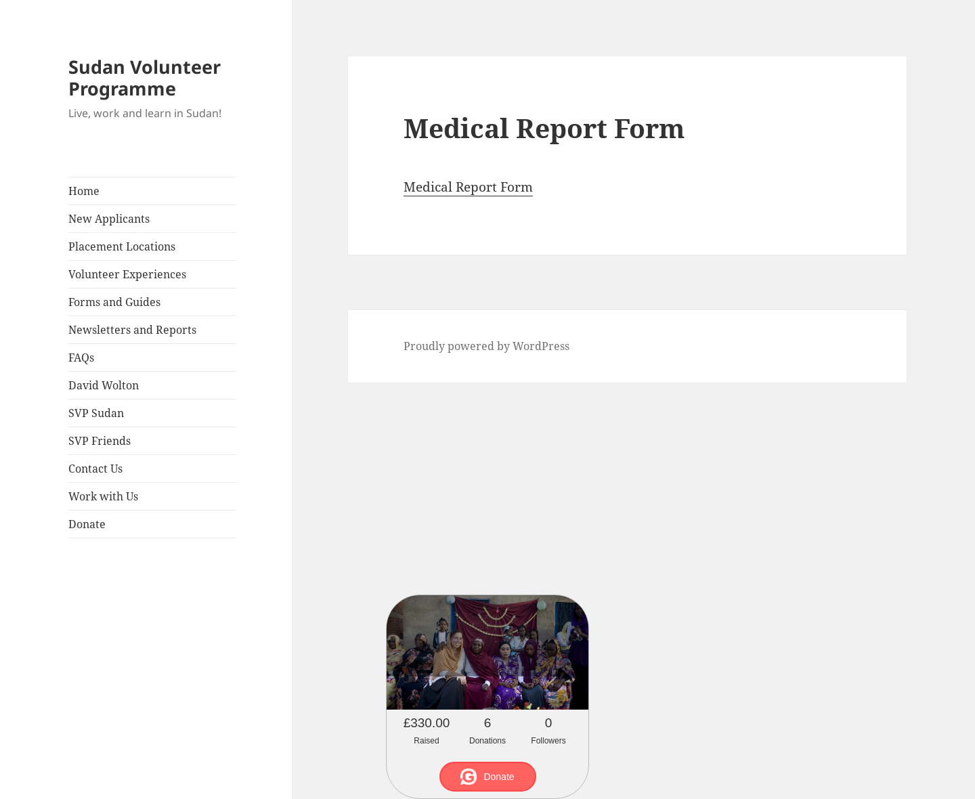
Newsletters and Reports (132, 329)
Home (84, 190)
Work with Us (103, 496)
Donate (87, 524)
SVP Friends (99, 440)
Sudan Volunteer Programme (144, 77)
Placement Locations (121, 246)
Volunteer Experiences (127, 274)
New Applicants (109, 218)
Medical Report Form (468, 187)
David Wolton (103, 385)
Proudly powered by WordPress (486, 346)
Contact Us (95, 468)
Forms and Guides (114, 302)
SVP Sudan (96, 413)
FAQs (81, 357)
